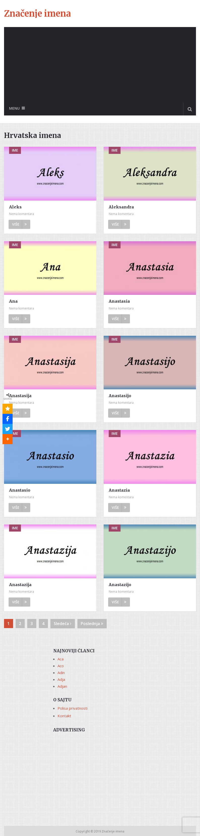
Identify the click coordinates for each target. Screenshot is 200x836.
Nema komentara (21, 214)
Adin (61, 672)
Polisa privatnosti (73, 708)
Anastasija (20, 395)
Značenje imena (37, 13)
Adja (61, 679)
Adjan (62, 686)
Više (19, 224)
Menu (14, 108)
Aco (61, 665)
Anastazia (119, 490)
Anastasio (19, 490)
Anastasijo (120, 395)
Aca (61, 658)
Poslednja (92, 623)
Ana (13, 301)
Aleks (15, 206)
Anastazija (20, 584)
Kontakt (64, 715)
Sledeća (62, 623)
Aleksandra (121, 206)
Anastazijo (120, 584)
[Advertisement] (100, 65)
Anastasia (119, 301)
